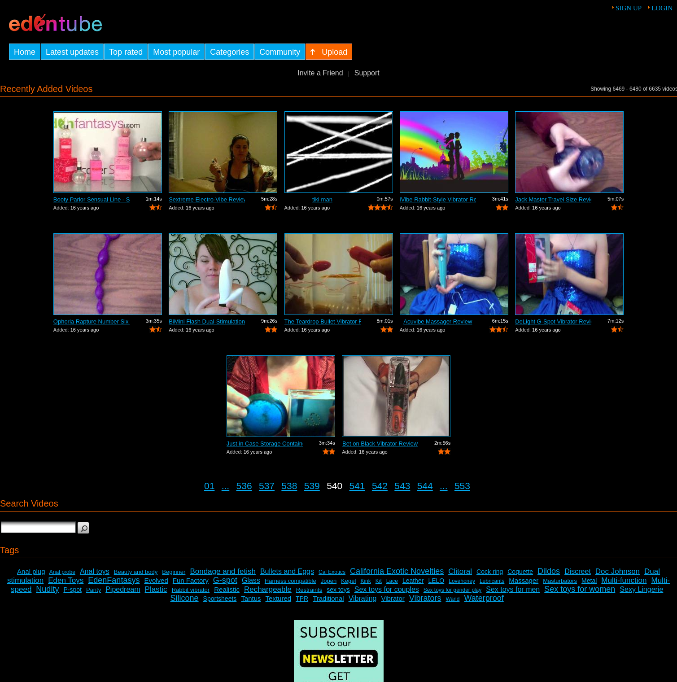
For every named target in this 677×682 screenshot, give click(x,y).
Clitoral (460, 571)
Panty (93, 589)
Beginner (173, 571)
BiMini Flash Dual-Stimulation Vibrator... (207, 321)
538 (289, 486)
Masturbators (560, 580)
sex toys (338, 589)
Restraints (309, 589)
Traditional (328, 598)
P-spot (72, 589)
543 (402, 486)
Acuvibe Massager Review (437, 321)
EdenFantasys (114, 580)
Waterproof (483, 598)
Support (367, 73)
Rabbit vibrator (191, 589)
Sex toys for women (579, 589)
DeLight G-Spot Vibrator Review (553, 321)
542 (380, 486)
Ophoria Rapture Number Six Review (91, 321)
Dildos (548, 571)
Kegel (348, 580)
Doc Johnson (617, 571)
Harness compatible (290, 580)
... (226, 486)
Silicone (184, 598)
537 (267, 486)
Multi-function (623, 580)
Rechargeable (268, 589)
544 (425, 486)
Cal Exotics (332, 572)
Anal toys (94, 571)
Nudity (47, 589)
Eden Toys (65, 580)
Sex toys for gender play (452, 590)
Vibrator (393, 598)
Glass (251, 580)
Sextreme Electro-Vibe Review (207, 199)
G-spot (225, 580)
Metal (589, 580)
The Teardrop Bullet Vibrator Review (322, 321)
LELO (436, 580)
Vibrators (425, 598)
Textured (279, 598)
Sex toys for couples (386, 589)
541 (357, 486)
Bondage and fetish (223, 571)
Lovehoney (462, 581)
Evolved (156, 580)
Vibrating (363, 598)
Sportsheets (220, 598)
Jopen (328, 580)
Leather (413, 580)
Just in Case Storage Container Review (265, 443)
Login (662, 8)
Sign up (629, 8)
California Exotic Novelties (397, 571)
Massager (523, 580)
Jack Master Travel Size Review (553, 199)
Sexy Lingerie (641, 589)
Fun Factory (191, 580)
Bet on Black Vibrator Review (380, 443)
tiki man (322, 199)
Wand (453, 599)
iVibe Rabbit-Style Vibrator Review (438, 199)
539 (312, 486)
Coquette (520, 571)
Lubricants (492, 581)
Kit (379, 581)
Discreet (577, 571)
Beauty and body (136, 571)
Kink (365, 581)
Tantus (251, 598)
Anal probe (62, 572)
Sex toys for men (513, 589)
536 (244, 486)
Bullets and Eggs (287, 571)
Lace (392, 581)
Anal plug (31, 571)
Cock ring (489, 571)
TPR (302, 598)
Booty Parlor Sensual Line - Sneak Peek (91, 199)
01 (209, 486)
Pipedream (122, 589)
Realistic (227, 589)
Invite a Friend (320, 73)
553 (462, 486)
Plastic (156, 589)
